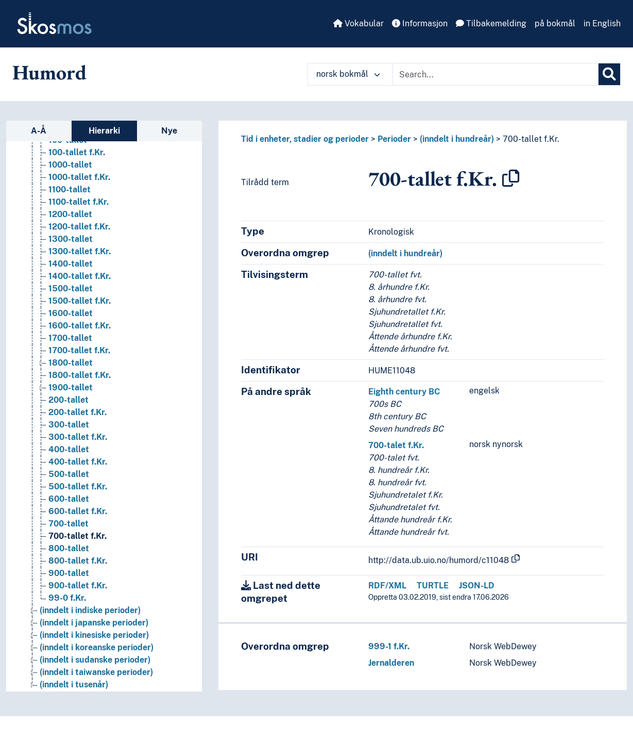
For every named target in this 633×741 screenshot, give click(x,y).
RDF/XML (387, 585)
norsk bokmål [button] (348, 74)
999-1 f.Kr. (388, 646)
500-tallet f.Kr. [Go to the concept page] (77, 486)
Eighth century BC (404, 392)
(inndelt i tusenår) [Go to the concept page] (74, 684)
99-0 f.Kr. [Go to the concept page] (67, 598)
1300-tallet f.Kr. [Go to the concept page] (79, 251)
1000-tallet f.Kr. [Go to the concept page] (79, 177)
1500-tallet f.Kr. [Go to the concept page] (79, 301)
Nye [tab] (169, 131)
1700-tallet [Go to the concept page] (70, 338)
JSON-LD (476, 585)
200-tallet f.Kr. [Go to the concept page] (77, 412)
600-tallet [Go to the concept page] (68, 499)
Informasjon (420, 23)
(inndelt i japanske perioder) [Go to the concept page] (94, 623)
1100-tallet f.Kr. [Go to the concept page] (78, 202)
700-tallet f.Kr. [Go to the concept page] (77, 536)
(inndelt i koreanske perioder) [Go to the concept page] (96, 647)
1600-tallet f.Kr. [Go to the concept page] (79, 326)
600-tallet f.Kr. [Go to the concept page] (77, 511)
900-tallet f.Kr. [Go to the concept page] (77, 585)
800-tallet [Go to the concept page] (68, 548)
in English (602, 23)
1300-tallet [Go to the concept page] (70, 239)
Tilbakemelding (491, 23)
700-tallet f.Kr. (531, 139)
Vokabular (358, 23)
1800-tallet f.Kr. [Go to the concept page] (79, 375)
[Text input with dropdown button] (495, 74)
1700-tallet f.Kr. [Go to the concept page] (79, 350)
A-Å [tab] (38, 131)
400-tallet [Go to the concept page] (68, 449)
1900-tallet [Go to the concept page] (70, 387)
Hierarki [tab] (104, 131)
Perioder (394, 139)
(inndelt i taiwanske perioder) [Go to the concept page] (96, 672)
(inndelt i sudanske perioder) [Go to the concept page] (95, 660)
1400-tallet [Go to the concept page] (70, 264)
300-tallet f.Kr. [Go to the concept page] (77, 437)
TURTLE (433, 585)
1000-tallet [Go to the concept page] (70, 165)
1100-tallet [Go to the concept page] (69, 189)
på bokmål (555, 23)
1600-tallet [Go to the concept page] (70, 313)
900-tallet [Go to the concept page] (68, 573)
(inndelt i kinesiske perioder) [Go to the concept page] (94, 635)
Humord (49, 72)
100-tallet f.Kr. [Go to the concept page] (76, 152)
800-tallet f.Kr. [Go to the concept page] (77, 561)
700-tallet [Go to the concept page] (68, 524)
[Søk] (609, 74)
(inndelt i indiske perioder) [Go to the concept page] (90, 610)
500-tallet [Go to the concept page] (68, 474)
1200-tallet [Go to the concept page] (70, 214)
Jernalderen (391, 663)
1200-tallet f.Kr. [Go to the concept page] (79, 227)
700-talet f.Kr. (396, 445)
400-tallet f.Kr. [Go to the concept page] (77, 462)
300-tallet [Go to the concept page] (68, 425)
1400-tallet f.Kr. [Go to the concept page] (79, 276)
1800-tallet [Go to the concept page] (70, 363)
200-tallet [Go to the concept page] (68, 400)
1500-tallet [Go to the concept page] (70, 288)
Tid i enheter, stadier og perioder (305, 139)
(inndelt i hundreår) (457, 139)
